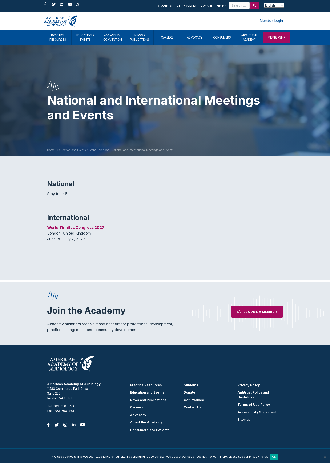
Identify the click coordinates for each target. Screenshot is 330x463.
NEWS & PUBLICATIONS (140, 37)
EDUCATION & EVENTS (85, 37)
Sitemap (244, 420)
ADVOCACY (194, 37)
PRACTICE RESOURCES (57, 37)
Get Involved (186, 5)
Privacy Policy (248, 385)
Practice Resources (146, 385)
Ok (274, 456)
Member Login (271, 21)
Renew (221, 5)
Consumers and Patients (149, 430)
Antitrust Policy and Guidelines (253, 394)
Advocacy (138, 415)
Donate (206, 5)
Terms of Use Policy (253, 405)
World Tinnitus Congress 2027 (75, 227)
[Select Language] (274, 5)
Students (164, 5)
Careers (136, 407)
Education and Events (147, 392)
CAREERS (167, 37)
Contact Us (192, 407)
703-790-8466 (64, 406)
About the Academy (146, 422)
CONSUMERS (222, 37)
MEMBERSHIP (276, 37)
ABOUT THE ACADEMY (249, 37)
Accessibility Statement (256, 412)
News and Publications (148, 400)
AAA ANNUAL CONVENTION (112, 37)
